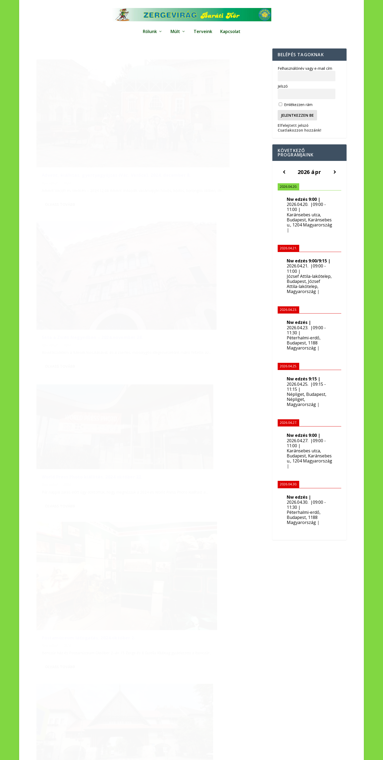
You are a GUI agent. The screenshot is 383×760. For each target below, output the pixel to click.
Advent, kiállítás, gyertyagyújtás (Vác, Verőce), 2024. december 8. (86, 144)
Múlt (175, 29)
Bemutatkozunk (323, 752)
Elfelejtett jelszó (293, 132)
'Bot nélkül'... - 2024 (56, 154)
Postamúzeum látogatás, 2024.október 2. (206, 274)
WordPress (118, 753)
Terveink (203, 29)
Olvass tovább (60, 182)
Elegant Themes (67, 753)
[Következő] (334, 179)
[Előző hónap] (47, 589)
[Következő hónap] (177, 589)
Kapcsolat (230, 29)
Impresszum (227, 752)
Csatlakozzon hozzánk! (299, 137)
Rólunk (150, 29)
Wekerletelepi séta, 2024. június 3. (80, 387)
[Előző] (284, 179)
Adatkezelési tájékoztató (263, 752)
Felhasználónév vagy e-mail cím (305, 75)
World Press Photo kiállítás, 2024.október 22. (92, 260)
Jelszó (283, 93)
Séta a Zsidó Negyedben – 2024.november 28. (206, 144)
